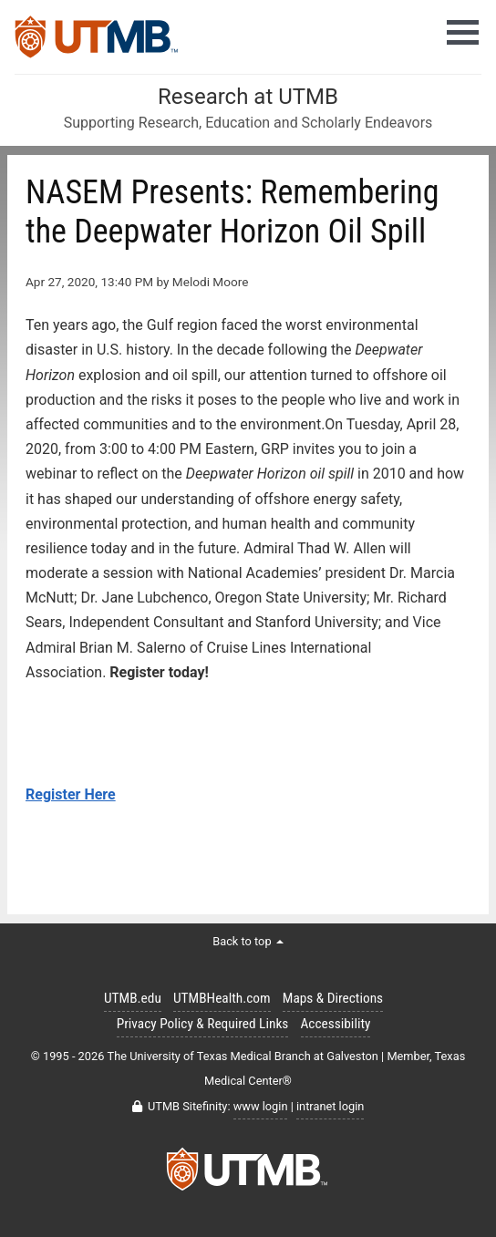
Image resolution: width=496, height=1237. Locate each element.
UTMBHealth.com (222, 998)
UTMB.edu (132, 998)
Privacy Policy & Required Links (203, 1023)
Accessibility (336, 1023)
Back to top (248, 941)
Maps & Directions (333, 998)
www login (260, 1106)
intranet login (330, 1106)
